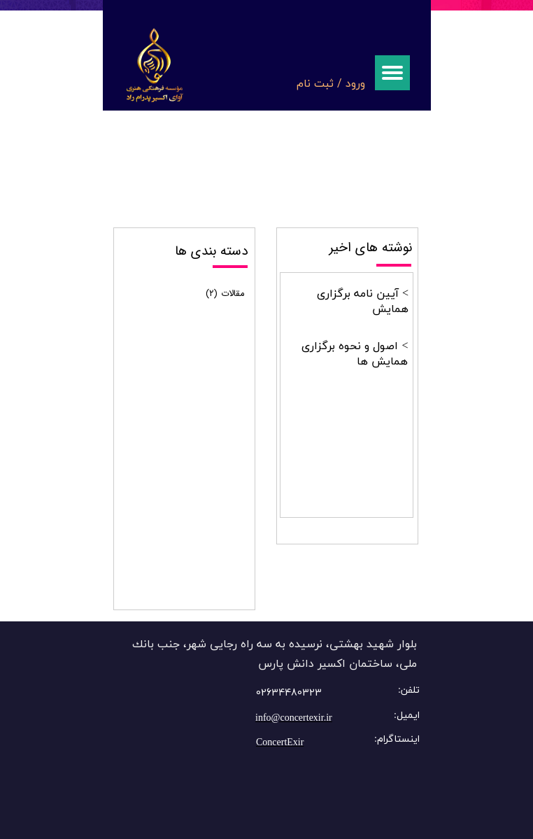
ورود (355, 83)
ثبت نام (315, 83)
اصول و (379, 346)
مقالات (225, 293)
